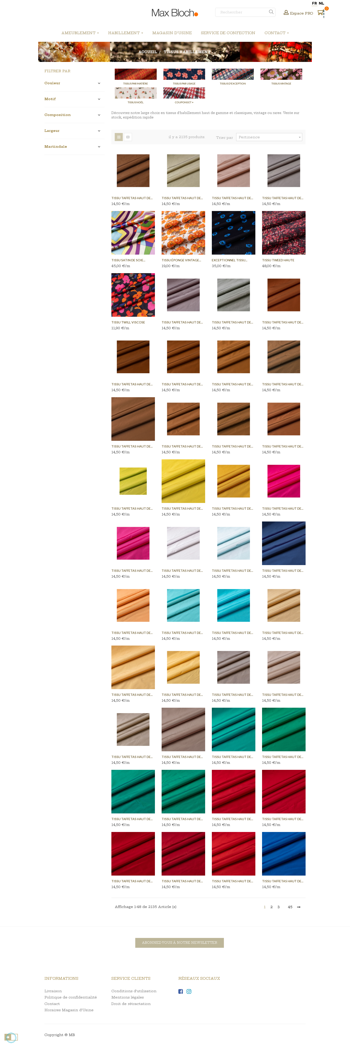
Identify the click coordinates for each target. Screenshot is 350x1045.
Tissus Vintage (281, 83)
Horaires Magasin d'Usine (69, 1010)
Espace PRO (301, 13)
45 (290, 907)
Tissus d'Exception (233, 83)
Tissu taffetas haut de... (132, 198)
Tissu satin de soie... (128, 260)
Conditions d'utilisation (133, 991)
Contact (52, 1004)
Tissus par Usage (184, 83)
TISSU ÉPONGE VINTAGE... (181, 260)
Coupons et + (184, 102)
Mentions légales (127, 997)
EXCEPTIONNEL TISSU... (229, 260)
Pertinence (270, 137)
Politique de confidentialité (70, 997)
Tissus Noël (136, 102)
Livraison (53, 991)
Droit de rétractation (131, 1004)
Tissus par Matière (135, 83)
